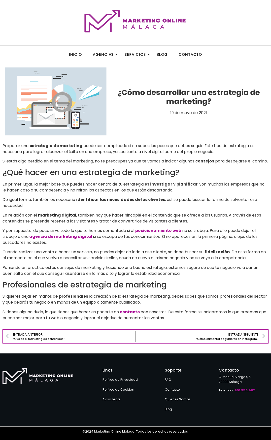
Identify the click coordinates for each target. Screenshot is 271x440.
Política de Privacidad (120, 379)
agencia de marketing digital (60, 236)
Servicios (137, 54)
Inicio (75, 54)
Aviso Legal (111, 399)
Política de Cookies (118, 389)
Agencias (105, 54)
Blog (162, 54)
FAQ (168, 379)
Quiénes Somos (178, 399)
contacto (130, 312)
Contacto (190, 54)
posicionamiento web (158, 230)
